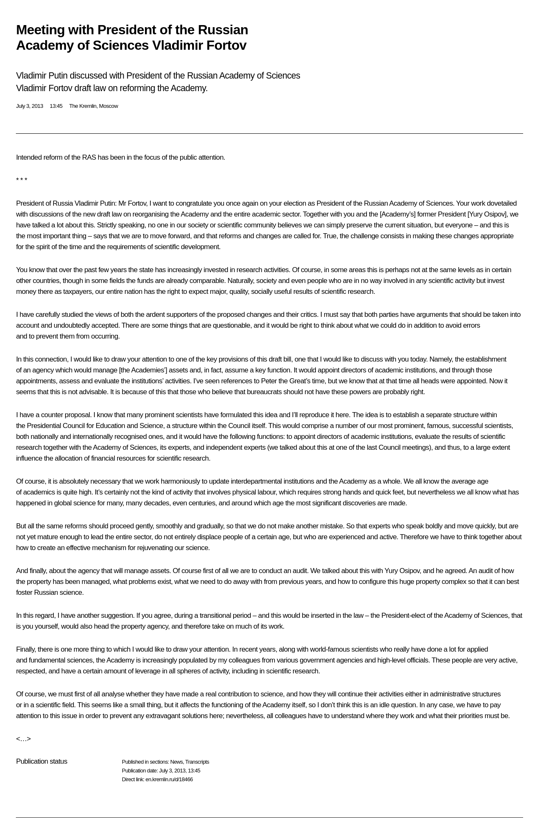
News (176, 762)
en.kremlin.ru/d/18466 (169, 779)
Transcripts (197, 762)
